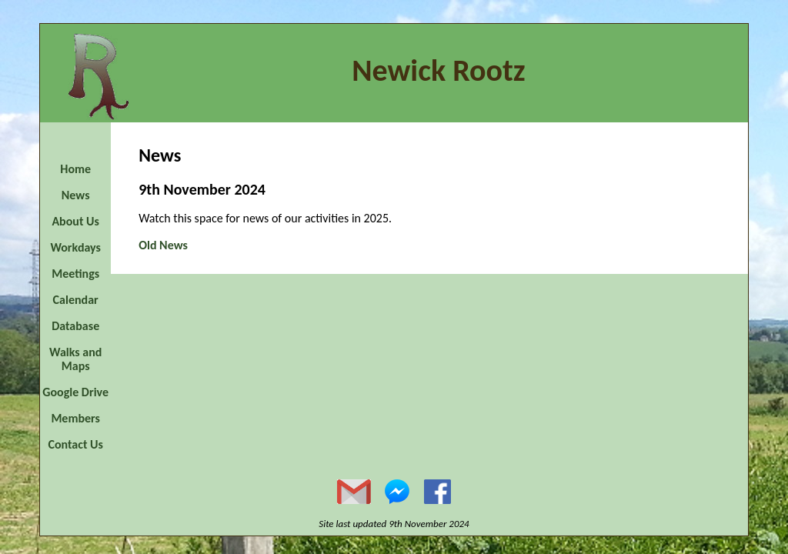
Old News (163, 245)
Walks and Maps (75, 359)
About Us (75, 221)
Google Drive (75, 392)
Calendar (75, 299)
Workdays (75, 247)
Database (75, 326)
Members (75, 418)
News (76, 195)
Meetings (75, 273)
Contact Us (75, 444)
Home (75, 169)
